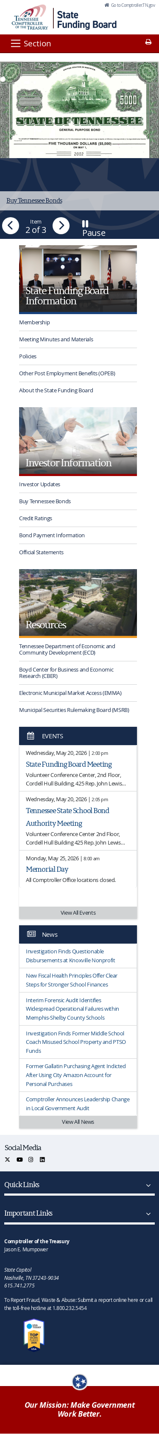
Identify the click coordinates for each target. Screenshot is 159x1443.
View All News (78, 1121)
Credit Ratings (35, 518)
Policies (27, 356)
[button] (10, 225)
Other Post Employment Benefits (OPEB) (67, 373)
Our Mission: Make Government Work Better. (80, 1409)
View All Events (78, 912)
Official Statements (41, 552)
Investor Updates (39, 484)
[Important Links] (147, 1214)
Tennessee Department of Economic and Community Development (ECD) (67, 649)
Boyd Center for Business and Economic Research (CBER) (66, 673)
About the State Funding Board (56, 390)
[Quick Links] (147, 1185)
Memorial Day (47, 869)
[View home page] (29, 17)
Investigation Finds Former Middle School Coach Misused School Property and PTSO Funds (76, 1042)
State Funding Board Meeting (69, 764)
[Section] (30, 43)
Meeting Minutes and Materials (56, 339)
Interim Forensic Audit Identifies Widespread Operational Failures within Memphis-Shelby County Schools (72, 1008)
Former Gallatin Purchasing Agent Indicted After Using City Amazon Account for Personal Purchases (76, 1074)
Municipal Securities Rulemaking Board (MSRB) (74, 710)
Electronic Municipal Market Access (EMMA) (70, 693)
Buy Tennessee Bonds (45, 501)
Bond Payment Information (52, 535)
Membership (34, 322)
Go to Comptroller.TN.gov (132, 5)
